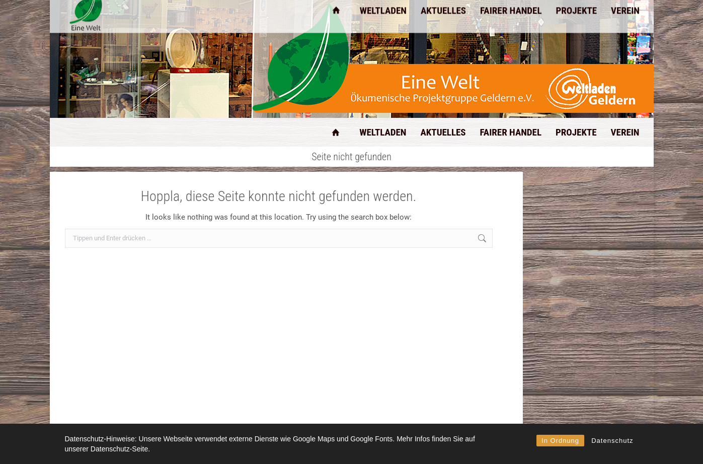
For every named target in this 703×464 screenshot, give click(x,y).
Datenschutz (612, 440)
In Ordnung (560, 440)
